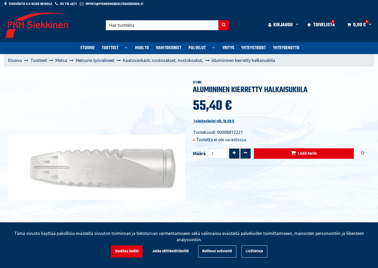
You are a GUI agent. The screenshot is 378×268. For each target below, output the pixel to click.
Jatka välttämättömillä (170, 251)
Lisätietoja (254, 251)
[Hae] (162, 25)
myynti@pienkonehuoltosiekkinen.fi (114, 4)
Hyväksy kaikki (127, 251)
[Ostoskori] (356, 25)
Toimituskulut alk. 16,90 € (213, 121)
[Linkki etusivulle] (38, 25)
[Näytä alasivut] (126, 47)
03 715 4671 (68, 4)
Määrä (199, 153)
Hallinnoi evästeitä (217, 251)
